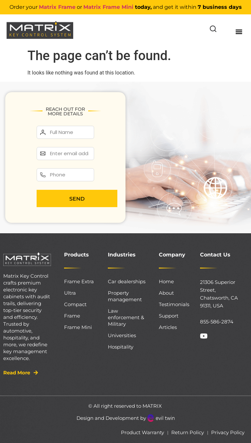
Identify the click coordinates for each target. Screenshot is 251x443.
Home (166, 281)
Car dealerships (126, 281)
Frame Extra (79, 281)
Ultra (70, 293)
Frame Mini (78, 327)
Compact (75, 304)
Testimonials (173, 304)
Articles (168, 327)
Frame (72, 316)
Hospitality (120, 347)
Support (168, 316)
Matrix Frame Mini (108, 7)
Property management (125, 296)
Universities (122, 335)
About (166, 293)
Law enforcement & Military (126, 317)
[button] (239, 31)
